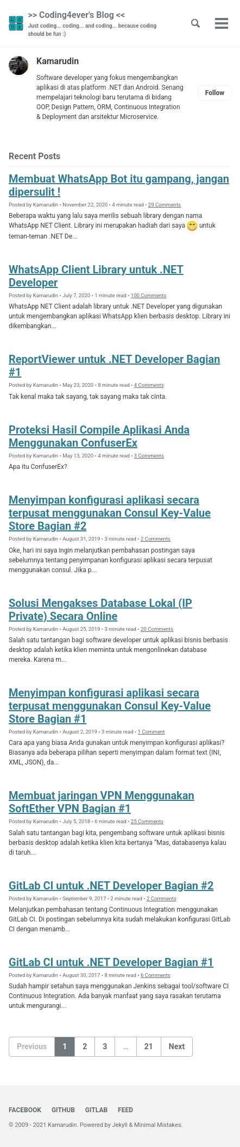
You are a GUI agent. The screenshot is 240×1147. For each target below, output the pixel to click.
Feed (125, 1110)
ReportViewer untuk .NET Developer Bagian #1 (114, 366)
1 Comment (151, 732)
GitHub (63, 1110)
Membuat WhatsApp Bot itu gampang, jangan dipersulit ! (119, 185)
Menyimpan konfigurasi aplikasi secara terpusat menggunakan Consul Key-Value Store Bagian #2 (110, 512)
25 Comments (147, 821)
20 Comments (157, 629)
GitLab (96, 1110)
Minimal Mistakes (157, 1125)
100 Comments (149, 295)
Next (177, 1046)
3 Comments (149, 456)
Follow (214, 93)
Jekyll (120, 1125)
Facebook (25, 1110)
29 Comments (164, 205)
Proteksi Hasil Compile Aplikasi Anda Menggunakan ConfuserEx (99, 436)
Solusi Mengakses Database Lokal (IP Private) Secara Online (100, 610)
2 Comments (155, 539)
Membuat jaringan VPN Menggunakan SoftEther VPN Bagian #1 (101, 802)
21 (148, 1046)
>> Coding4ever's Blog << (99, 24)
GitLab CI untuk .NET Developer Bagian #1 (111, 962)
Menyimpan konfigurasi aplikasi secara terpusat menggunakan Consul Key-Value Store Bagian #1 (110, 705)
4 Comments (149, 385)
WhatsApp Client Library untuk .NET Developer (96, 276)
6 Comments (155, 975)
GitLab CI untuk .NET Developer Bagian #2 (111, 885)
